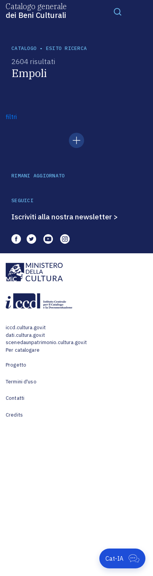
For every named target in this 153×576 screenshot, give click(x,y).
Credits (14, 415)
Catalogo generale (36, 10)
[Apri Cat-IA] (122, 558)
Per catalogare (23, 350)
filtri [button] (11, 117)
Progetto (16, 365)
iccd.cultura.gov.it (26, 327)
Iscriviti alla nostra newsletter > (64, 216)
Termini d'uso (21, 381)
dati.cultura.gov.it (25, 335)
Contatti (15, 398)
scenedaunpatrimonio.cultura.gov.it (46, 342)
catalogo (24, 48)
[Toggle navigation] (117, 11)
